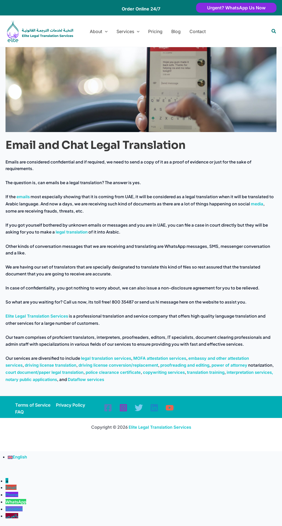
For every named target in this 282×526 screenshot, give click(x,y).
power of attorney (229, 365)
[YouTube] (170, 408)
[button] (228, 8)
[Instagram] (123, 408)
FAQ (19, 412)
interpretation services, (250, 372)
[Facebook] (108, 408)
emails (23, 196)
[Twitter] (139, 408)
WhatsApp (16, 501)
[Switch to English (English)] (17, 457)
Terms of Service (32, 405)
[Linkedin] (154, 408)
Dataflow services (86, 379)
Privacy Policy (70, 405)
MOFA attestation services (159, 358)
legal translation (72, 232)
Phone (12, 494)
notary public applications (31, 379)
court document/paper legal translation (44, 372)
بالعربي (12, 516)
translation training (205, 372)
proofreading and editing (184, 365)
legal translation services (106, 358)
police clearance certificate (113, 372)
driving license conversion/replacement (118, 365)
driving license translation (50, 365)
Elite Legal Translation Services (37, 316)
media (257, 203)
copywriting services (164, 372)
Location (14, 509)
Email (11, 487)
